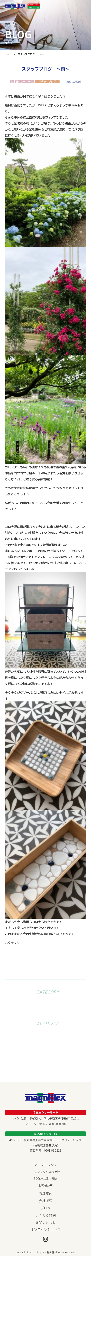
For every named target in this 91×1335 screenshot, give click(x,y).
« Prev (14, 964)
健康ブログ (45, 1006)
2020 (45, 1098)
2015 (45, 1128)
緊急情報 (45, 1019)
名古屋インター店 (45, 1031)
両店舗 (45, 1037)
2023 (45, 1079)
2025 (45, 1067)
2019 (45, 1104)
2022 (45, 1086)
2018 (45, 1110)
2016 (45, 1122)
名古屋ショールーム (45, 1025)
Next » (76, 964)
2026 (45, 1061)
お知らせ (45, 1012)
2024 (45, 1073)
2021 (45, 1092)
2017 (45, 1116)
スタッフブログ (45, 1000)
